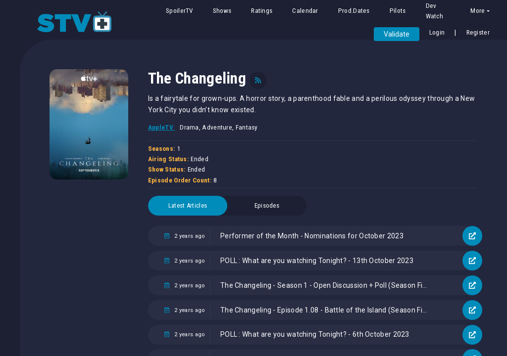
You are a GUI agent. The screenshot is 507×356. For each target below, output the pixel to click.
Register (478, 32)
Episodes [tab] (266, 205)
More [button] (477, 10)
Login (437, 32)
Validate (396, 34)
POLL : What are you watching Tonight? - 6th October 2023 (314, 334)
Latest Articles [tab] (187, 205)
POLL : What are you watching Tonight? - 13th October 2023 (316, 261)
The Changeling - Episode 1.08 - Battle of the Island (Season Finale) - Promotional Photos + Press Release (329, 310)
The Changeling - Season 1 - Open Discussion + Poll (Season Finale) (329, 285)
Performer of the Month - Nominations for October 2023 (312, 236)
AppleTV (161, 127)
